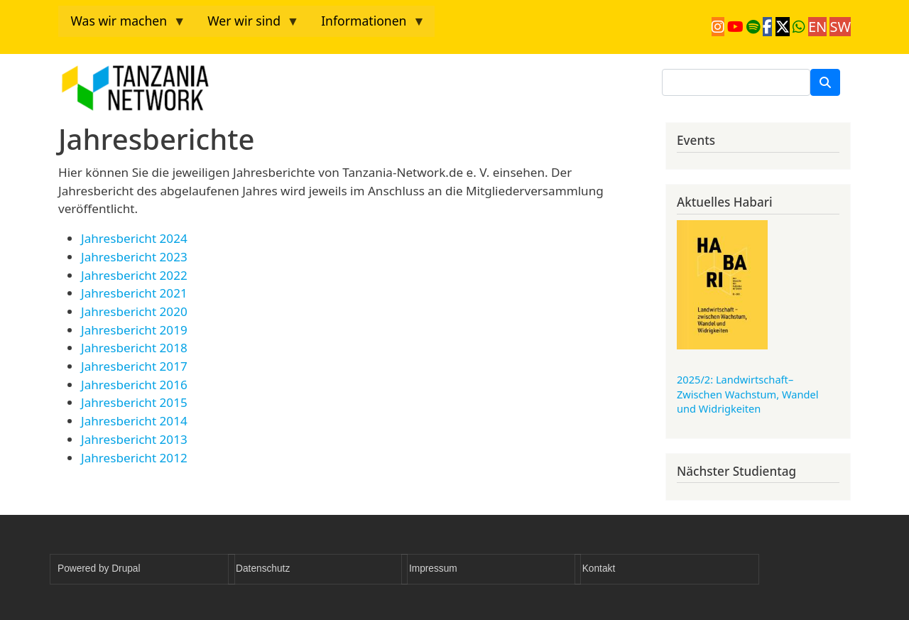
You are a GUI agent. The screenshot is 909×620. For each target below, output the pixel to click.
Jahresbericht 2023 (134, 257)
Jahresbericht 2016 (134, 384)
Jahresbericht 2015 (134, 402)
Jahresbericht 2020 (134, 311)
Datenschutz (263, 568)
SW (840, 26)
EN (817, 26)
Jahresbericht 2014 (134, 421)
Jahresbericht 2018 (134, 347)
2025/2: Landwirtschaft (747, 393)
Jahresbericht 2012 (134, 458)
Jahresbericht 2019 (134, 330)
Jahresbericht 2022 (134, 275)
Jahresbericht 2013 (134, 439)
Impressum (433, 568)
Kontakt (598, 568)
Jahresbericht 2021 (134, 293)
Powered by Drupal (99, 568)
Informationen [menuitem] (367, 24)
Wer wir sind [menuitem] (247, 24)
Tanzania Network (196, 87)
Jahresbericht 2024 (134, 238)
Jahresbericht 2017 (134, 366)
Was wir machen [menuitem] (122, 24)
